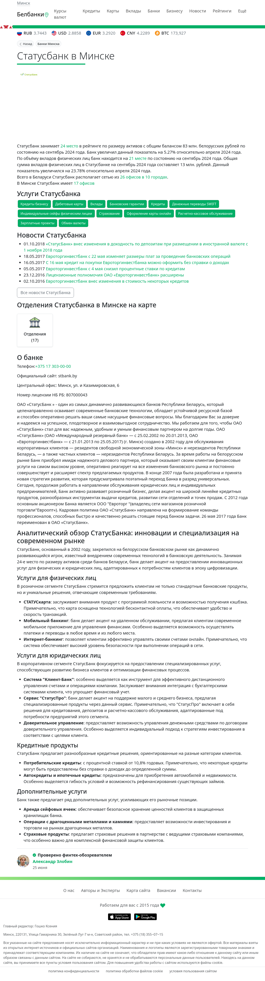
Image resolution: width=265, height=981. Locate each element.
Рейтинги (222, 11)
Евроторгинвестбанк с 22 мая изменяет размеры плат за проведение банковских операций (138, 256)
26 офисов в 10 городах (143, 177)
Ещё (242, 11)
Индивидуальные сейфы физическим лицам (56, 213)
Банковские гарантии (127, 204)
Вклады (133, 11)
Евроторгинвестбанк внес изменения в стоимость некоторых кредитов (117, 281)
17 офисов (84, 183)
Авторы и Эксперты (100, 890)
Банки (154, 11)
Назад (25, 44)
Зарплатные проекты (37, 223)
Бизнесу (174, 11)
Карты (113, 11)
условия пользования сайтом (193, 971)
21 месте (137, 158)
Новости (197, 11)
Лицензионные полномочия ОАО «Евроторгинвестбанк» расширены (115, 275)
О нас (69, 890)
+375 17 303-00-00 (53, 366)
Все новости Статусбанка (45, 292)
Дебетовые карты (69, 204)
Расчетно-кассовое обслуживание (205, 213)
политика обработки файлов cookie (134, 971)
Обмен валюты (73, 223)
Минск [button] (23, 3)
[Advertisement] (132, 112)
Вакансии (166, 890)
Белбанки (33, 14)
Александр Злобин (52, 861)
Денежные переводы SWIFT (194, 204)
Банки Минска (48, 44)
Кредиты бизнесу (34, 204)
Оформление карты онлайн (149, 213)
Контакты (192, 890)
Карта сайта (138, 890)
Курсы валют (60, 14)
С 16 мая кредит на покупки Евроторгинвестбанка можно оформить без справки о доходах (137, 262)
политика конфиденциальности (73, 971)
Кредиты (91, 11)
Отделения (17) (35, 337)
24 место (69, 146)
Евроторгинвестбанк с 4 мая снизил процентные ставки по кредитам (115, 268)
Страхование (109, 213)
